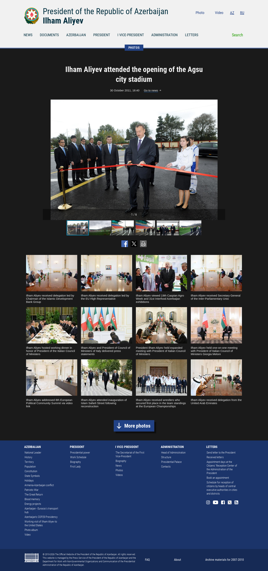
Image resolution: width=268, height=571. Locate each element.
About (177, 559)
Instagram (212, 20)
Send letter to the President (221, 452)
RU (242, 12)
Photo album (31, 530)
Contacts (166, 466)
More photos (137, 426)
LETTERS (191, 35)
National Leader (33, 452)
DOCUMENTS (49, 35)
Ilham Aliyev (63, 21)
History (28, 457)
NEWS (28, 35)
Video (219, 12)
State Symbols (32, 476)
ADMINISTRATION (164, 35)
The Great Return (34, 494)
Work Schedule (78, 457)
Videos (119, 475)
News (119, 465)
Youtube (219, 20)
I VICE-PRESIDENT (130, 35)
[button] (222, 160)
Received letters (215, 457)
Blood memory (32, 499)
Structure (166, 457)
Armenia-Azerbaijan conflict (39, 485)
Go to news (151, 90)
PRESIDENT (101, 35)
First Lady (75, 466)
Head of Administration (173, 452)
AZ (232, 12)
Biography (75, 462)
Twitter (235, 20)
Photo (200, 12)
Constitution (31, 471)
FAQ (147, 559)
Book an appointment (218, 477)
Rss (242, 20)
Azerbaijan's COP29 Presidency (41, 517)
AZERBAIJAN (76, 35)
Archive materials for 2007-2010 (224, 559)
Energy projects (33, 504)
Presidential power (80, 452)
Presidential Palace (171, 462)
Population (30, 466)
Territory (29, 462)
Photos (119, 470)
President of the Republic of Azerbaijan (105, 11)
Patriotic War (32, 490)
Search (237, 35)
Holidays (29, 480)
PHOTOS (134, 47)
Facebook (227, 20)
